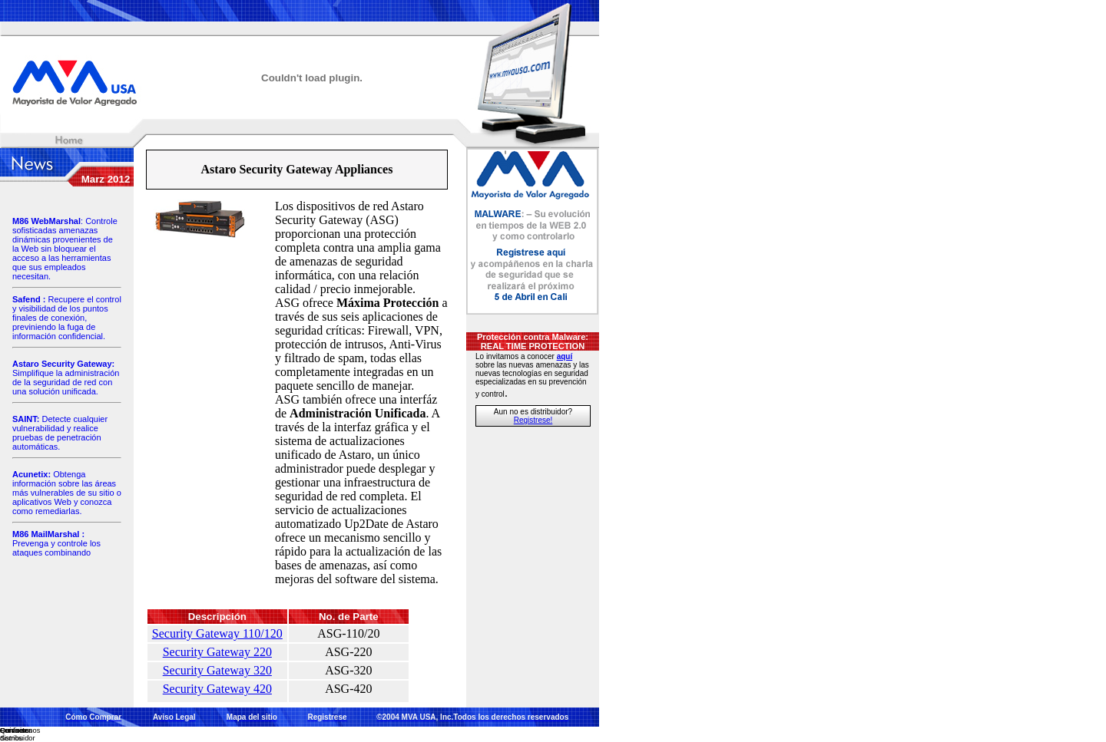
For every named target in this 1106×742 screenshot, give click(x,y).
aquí (565, 356)
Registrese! (533, 420)
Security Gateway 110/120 (217, 633)
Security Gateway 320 (217, 670)
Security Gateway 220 (217, 651)
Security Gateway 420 (217, 688)
